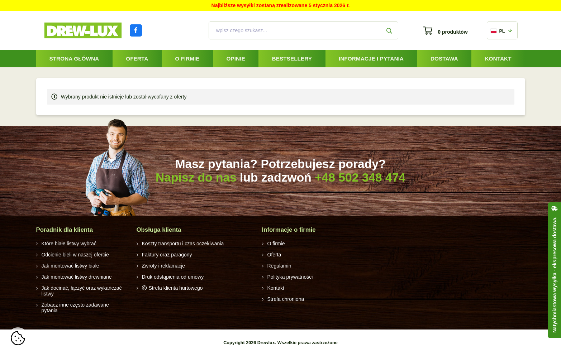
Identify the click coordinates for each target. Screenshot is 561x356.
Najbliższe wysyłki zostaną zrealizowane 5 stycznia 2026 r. (280, 5)
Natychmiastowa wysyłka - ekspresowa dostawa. (554, 275)
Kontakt (498, 59)
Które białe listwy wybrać (69, 243)
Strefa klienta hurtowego (176, 288)
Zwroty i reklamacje (163, 266)
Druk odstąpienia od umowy (173, 277)
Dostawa (444, 59)
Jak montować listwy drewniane (77, 277)
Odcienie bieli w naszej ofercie (75, 255)
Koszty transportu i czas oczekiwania (183, 243)
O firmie (187, 59)
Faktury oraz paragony (167, 255)
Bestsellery (292, 59)
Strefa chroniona (285, 299)
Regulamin (279, 266)
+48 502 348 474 (360, 177)
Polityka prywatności (290, 277)
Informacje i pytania (371, 59)
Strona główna (74, 59)
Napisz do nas (196, 177)
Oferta (137, 59)
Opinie (236, 59)
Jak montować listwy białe (70, 266)
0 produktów (452, 32)
